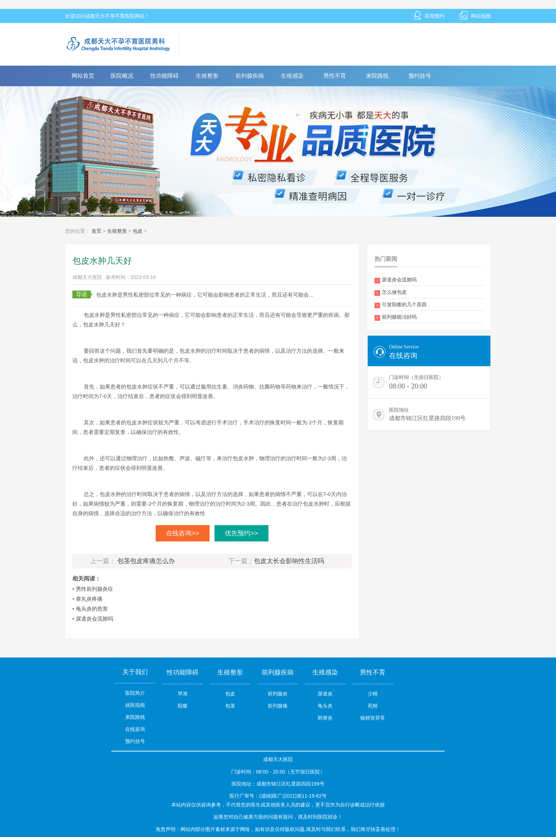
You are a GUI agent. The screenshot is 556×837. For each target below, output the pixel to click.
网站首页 (83, 76)
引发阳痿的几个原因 (400, 305)
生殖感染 (292, 76)
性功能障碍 (164, 76)
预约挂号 (419, 76)
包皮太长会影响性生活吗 (289, 561)
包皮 (138, 231)
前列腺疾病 (249, 76)
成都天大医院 (87, 277)
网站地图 (475, 16)
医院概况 (122, 76)
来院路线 (377, 76)
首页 (96, 231)
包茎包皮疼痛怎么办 (146, 561)
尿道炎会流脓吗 (94, 619)
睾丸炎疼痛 (89, 599)
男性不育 (334, 76)
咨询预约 (429, 16)
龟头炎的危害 (92, 609)
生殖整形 (207, 76)
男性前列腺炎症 (94, 589)
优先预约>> (241, 533)
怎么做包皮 (390, 292)
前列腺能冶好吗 (395, 317)
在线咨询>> (182, 533)
